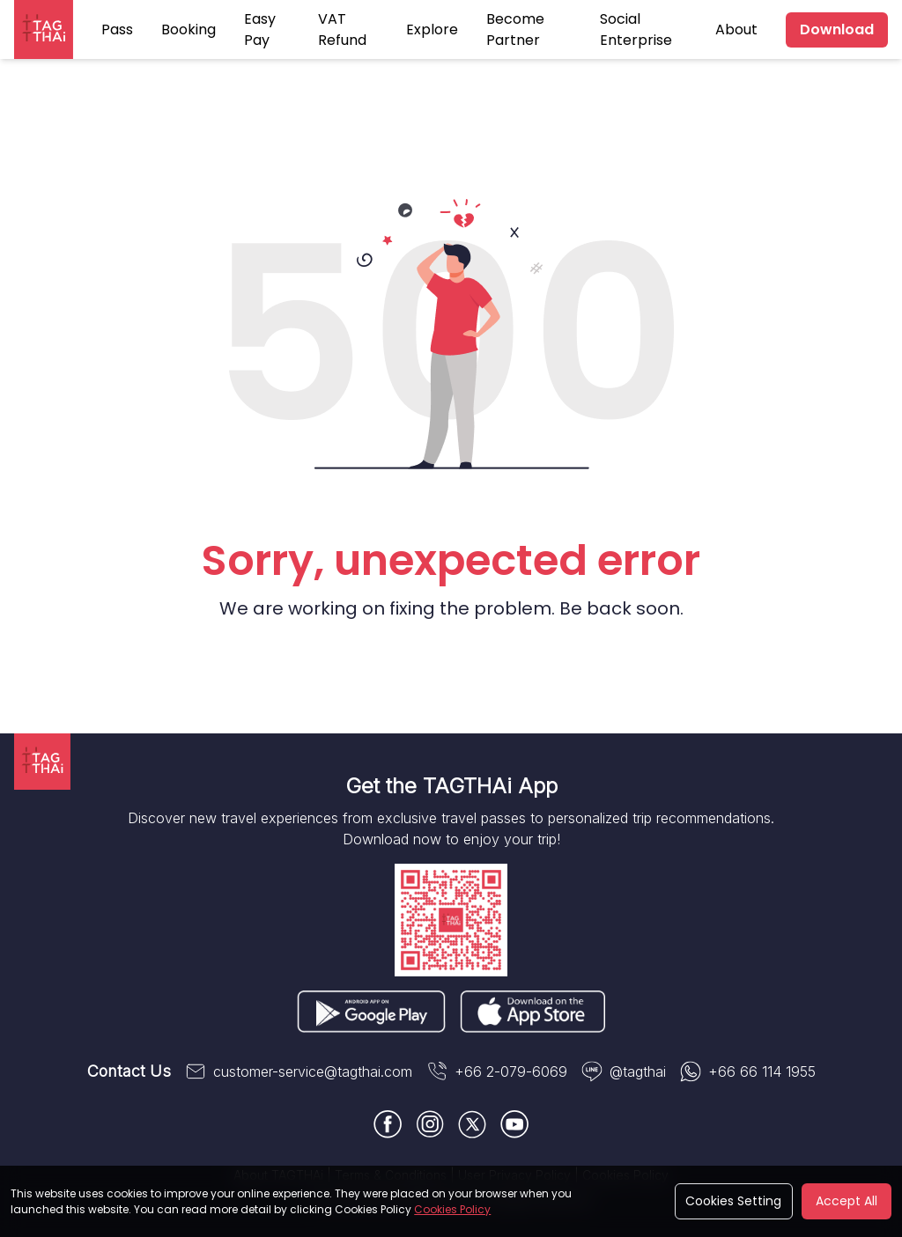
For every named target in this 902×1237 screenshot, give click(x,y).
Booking (188, 29)
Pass (117, 29)
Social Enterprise (636, 29)
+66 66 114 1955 (748, 1071)
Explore (432, 29)
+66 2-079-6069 (496, 1071)
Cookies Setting (733, 1201)
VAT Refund (342, 29)
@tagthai (623, 1071)
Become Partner (515, 29)
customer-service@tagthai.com (298, 1071)
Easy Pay (260, 29)
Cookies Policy (452, 1209)
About (736, 29)
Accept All (846, 1201)
